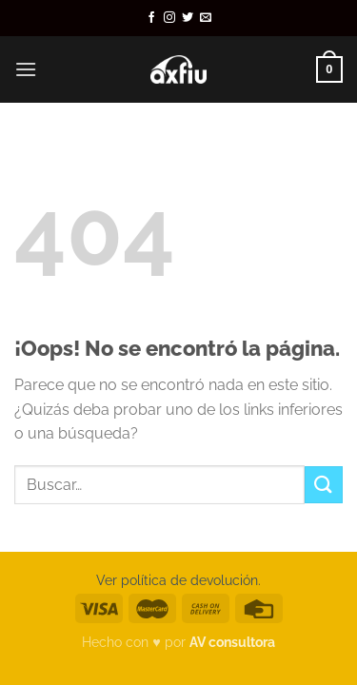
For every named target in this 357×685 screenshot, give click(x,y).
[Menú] (25, 69)
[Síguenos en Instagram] (169, 18)
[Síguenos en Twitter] (187, 18)
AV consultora (232, 642)
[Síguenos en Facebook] (151, 18)
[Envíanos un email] (205, 18)
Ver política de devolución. (178, 580)
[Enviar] (324, 484)
